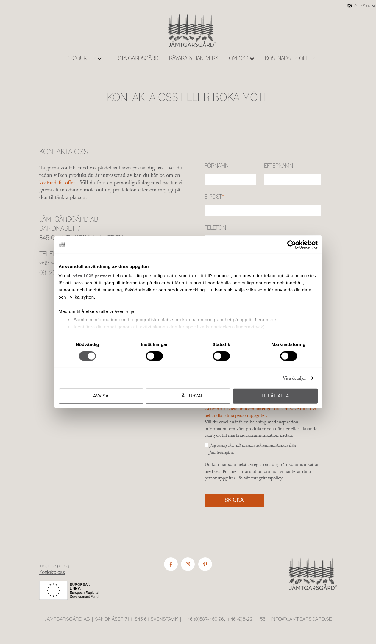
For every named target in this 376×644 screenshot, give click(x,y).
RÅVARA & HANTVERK (193, 58)
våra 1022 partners (92, 275)
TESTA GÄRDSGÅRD (135, 58)
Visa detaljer (294, 378)
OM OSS (238, 58)
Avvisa (101, 396)
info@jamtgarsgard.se (301, 619)
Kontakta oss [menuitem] (52, 572)
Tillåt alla (275, 396)
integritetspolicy (266, 477)
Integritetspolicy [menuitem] (54, 565)
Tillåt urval (188, 396)
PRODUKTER (81, 58)
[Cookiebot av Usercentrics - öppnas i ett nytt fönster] (292, 244)
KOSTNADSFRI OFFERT (291, 58)
